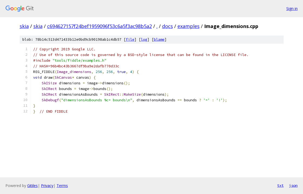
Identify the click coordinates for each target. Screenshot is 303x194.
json (293, 185)
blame (159, 39)
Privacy (47, 185)
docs (167, 26)
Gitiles (32, 185)
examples (188, 26)
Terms (62, 185)
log (144, 39)
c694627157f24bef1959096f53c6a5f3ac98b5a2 (99, 26)
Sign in (292, 8)
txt (280, 185)
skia (24, 26)
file (130, 39)
